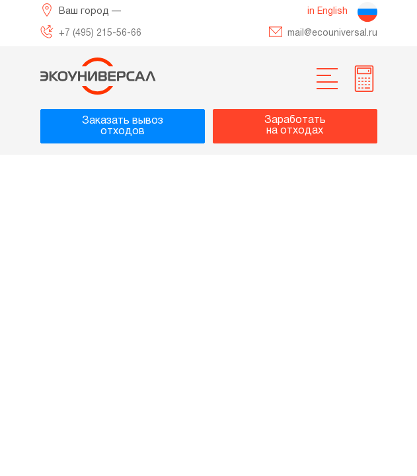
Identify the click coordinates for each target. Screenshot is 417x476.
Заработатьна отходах (295, 126)
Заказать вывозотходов (122, 126)
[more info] (364, 78)
